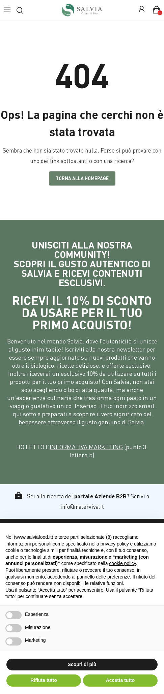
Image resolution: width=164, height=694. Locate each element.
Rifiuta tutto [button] (43, 680)
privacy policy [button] (115, 544)
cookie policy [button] (122, 563)
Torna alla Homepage (82, 178)
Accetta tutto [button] (120, 680)
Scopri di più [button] (82, 664)
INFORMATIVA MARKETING (86, 447)
